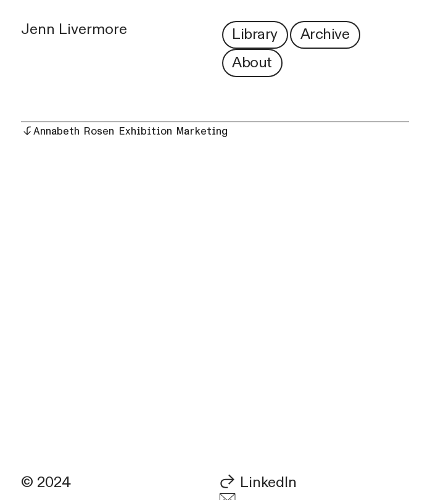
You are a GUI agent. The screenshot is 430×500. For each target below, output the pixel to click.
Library (255, 34)
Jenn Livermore (74, 29)
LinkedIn (268, 482)
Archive (325, 34)
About (252, 62)
